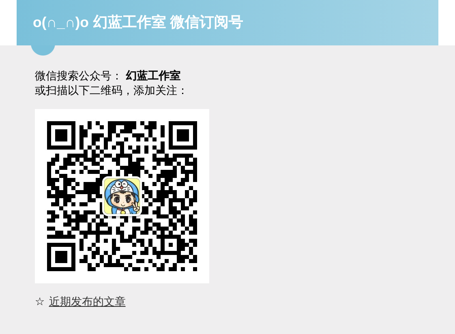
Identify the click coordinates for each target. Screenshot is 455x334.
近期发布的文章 (87, 301)
